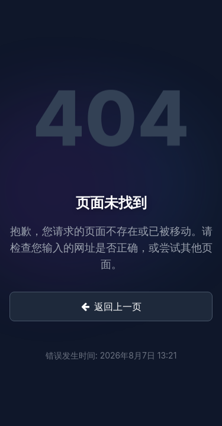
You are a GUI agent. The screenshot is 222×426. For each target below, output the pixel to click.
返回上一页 (111, 306)
